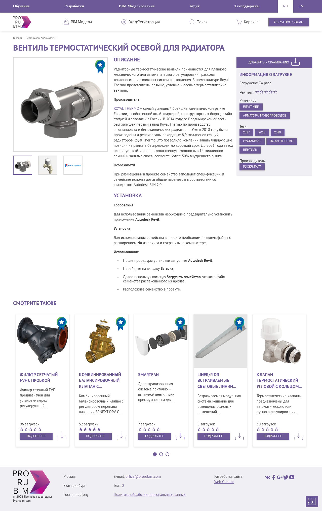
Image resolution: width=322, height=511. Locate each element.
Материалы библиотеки (40, 38)
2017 (247, 134)
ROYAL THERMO (126, 108)
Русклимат (253, 143)
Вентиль (251, 153)
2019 (281, 134)
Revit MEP (252, 107)
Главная (17, 38)
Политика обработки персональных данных (150, 495)
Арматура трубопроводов (267, 117)
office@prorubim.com (143, 476)
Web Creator (224, 482)
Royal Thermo (285, 143)
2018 (264, 134)
